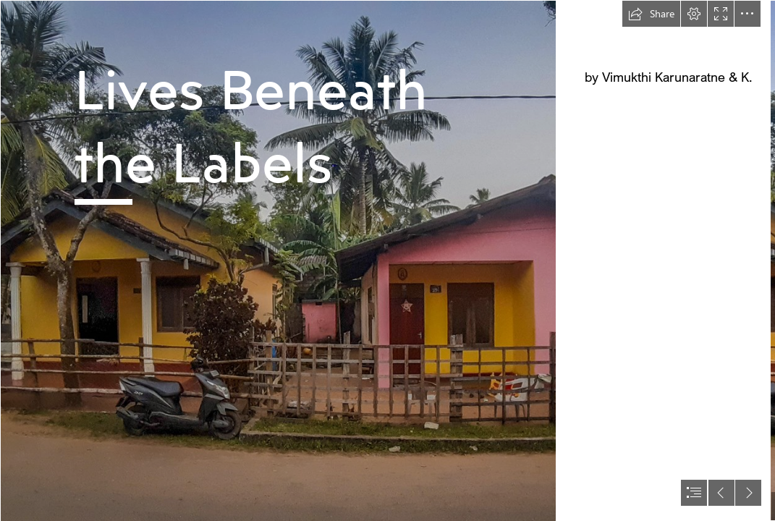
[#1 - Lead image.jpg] (278, 260)
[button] (651, 14)
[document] (387, 260)
